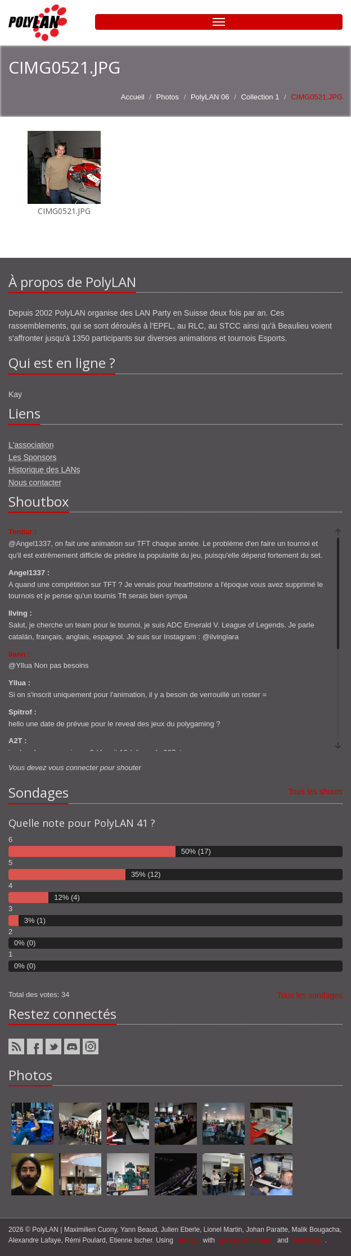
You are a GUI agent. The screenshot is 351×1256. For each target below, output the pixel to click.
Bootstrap (307, 1240)
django (188, 1240)
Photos (167, 97)
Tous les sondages (310, 995)
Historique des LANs (44, 469)
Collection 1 (260, 97)
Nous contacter (34, 482)
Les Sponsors (32, 457)
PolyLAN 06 (210, 97)
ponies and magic (245, 1240)
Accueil (133, 97)
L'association (31, 444)
